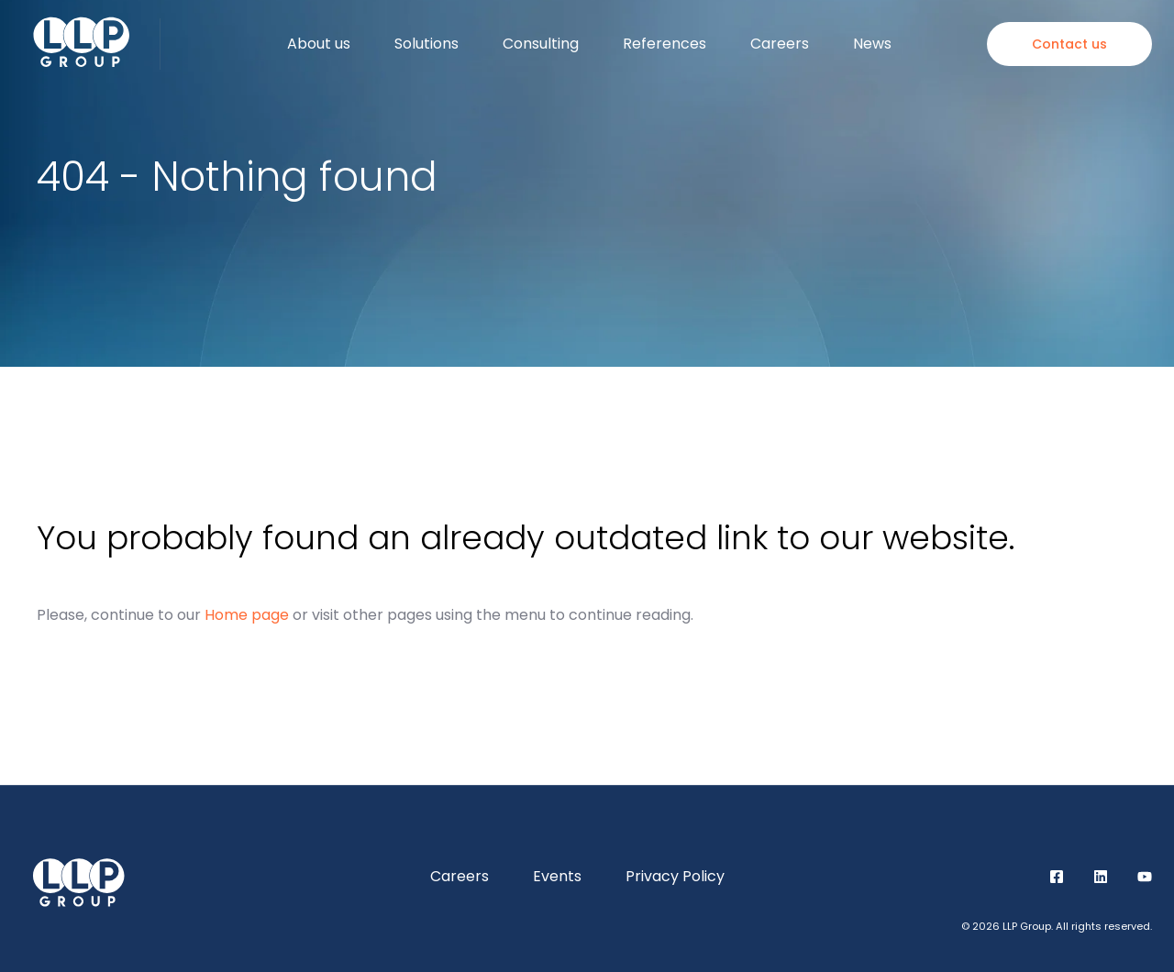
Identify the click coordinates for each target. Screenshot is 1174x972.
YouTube (1144, 876)
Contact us (1069, 44)
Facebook (1056, 876)
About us (318, 43)
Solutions (426, 43)
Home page (247, 614)
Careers (779, 43)
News (872, 43)
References (664, 43)
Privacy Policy (675, 876)
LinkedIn (1100, 876)
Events (557, 876)
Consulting (541, 43)
